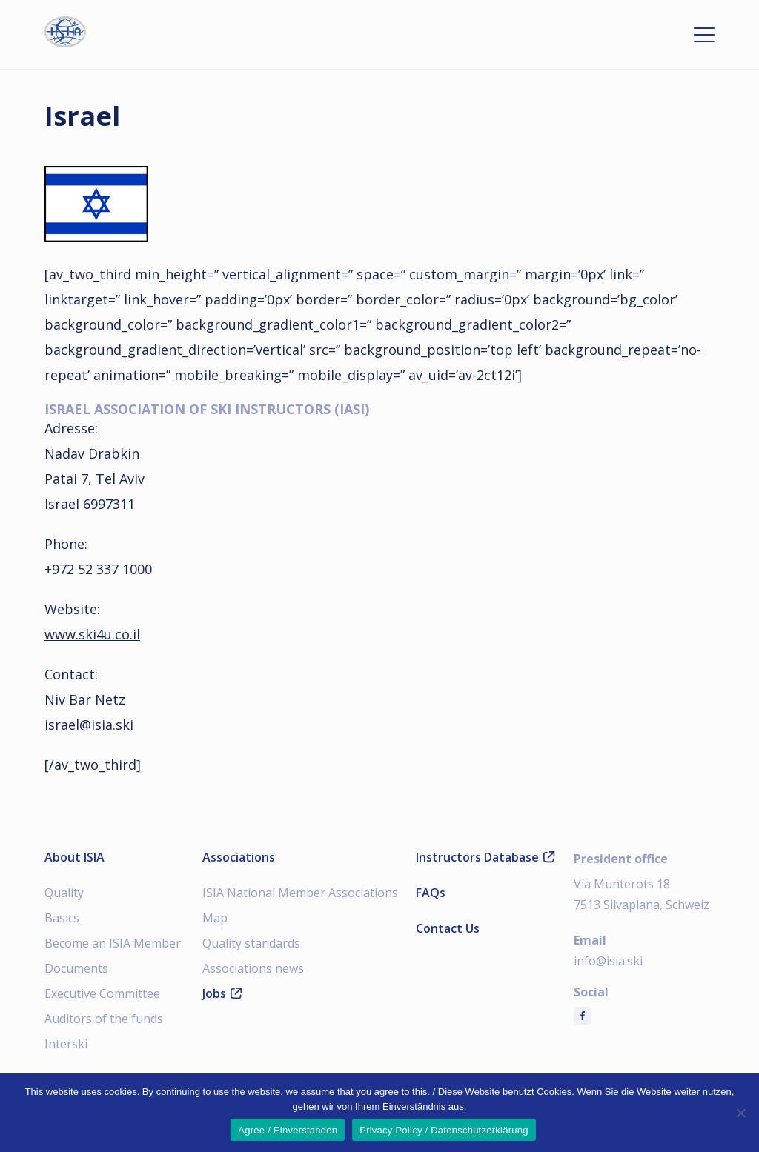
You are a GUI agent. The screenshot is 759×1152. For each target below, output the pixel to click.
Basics (61, 918)
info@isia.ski (608, 961)
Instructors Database (485, 857)
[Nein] (740, 1112)
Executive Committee (102, 993)
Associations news (253, 968)
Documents (76, 968)
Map (215, 918)
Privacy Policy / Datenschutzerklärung (443, 1130)
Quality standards (251, 943)
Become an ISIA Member (112, 943)
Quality (64, 893)
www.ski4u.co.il (92, 634)
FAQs (430, 893)
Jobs (222, 993)
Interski (65, 1044)
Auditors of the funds (103, 1019)
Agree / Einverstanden (287, 1130)
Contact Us (448, 928)
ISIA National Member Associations (300, 893)
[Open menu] (704, 34)
